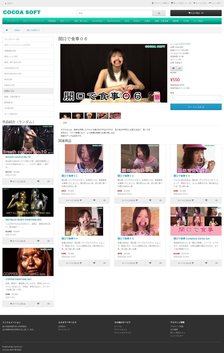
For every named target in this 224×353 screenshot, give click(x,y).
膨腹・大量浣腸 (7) (12, 96)
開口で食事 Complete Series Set (192, 238)
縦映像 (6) (8, 102)
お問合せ (62, 326)
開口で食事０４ (70, 238)
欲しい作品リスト (177, 332)
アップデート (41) (11, 39)
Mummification (113, 21)
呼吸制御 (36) (10, 50)
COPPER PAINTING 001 (18, 279)
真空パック (65, 21)
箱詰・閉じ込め (80, 21)
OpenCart (17, 346)
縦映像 (175, 21)
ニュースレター (176, 335)
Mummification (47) (12, 73)
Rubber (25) (9, 85)
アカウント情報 (176, 326)
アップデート (12, 21)
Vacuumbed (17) (11, 68)
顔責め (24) (9, 91)
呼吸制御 (52, 21)
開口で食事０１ (70, 175)
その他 (186, 21)
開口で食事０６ (33, 30)
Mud (127, 21)
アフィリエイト (120, 329)
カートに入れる (196, 106)
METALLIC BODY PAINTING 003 (23, 219)
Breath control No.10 (18, 156)
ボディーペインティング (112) (29, 45)
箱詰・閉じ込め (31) (12, 62)
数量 (172, 92)
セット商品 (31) (10, 114)
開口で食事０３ (182, 175)
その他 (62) (9, 108)
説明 (65, 122)
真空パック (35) (10, 56)
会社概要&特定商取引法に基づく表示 (18, 329)
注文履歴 (174, 329)
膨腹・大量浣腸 (161, 21)
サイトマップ (64, 329)
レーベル (118, 326)
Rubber (137, 21)
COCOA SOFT (185, 44)
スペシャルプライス (122, 332)
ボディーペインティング (33, 21)
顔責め (147, 21)
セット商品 (198, 21)
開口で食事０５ (126, 238)
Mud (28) (8, 79)
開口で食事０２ (126, 175)
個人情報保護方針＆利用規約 (14, 326)
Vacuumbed (97, 21)
